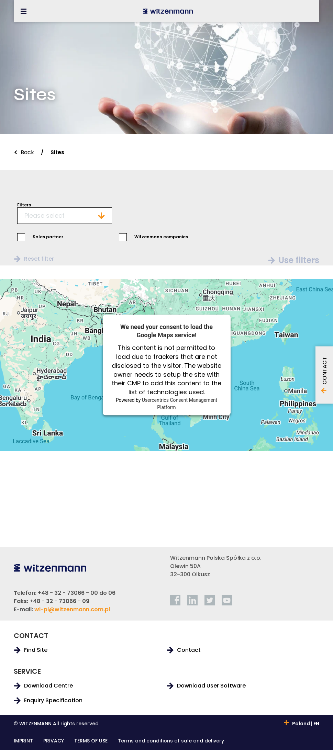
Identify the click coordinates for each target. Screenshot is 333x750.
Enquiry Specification (53, 700)
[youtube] (227, 600)
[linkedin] (192, 600)
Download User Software (211, 686)
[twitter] (209, 600)
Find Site (35, 650)
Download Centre (48, 686)
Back (27, 152)
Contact (189, 650)
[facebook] (175, 600)
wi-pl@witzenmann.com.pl (72, 609)
